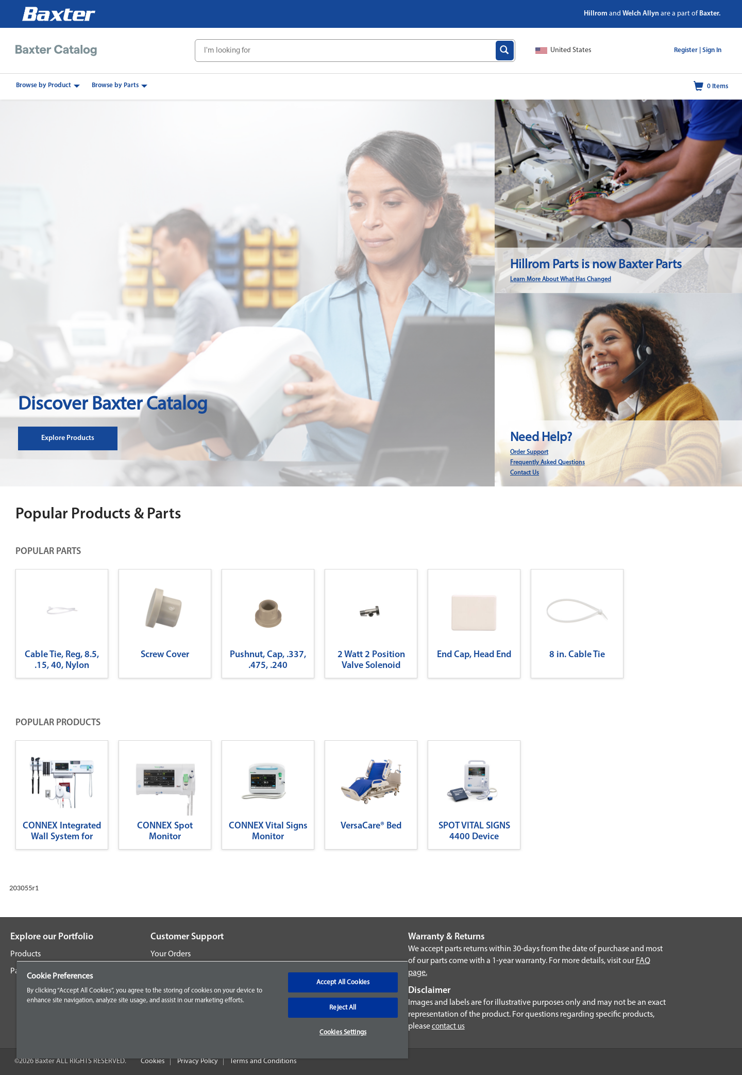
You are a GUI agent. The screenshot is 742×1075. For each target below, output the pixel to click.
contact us (448, 1027)
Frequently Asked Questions (547, 463)
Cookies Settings (342, 1032)
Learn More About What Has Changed (560, 279)
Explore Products (67, 438)
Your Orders (170, 954)
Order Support (529, 452)
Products (25, 954)
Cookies (153, 1061)
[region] (212, 1009)
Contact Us (524, 473)
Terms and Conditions (263, 1061)
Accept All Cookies (342, 982)
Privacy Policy (197, 1061)
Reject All (342, 1007)
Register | (687, 50)
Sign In (711, 50)
